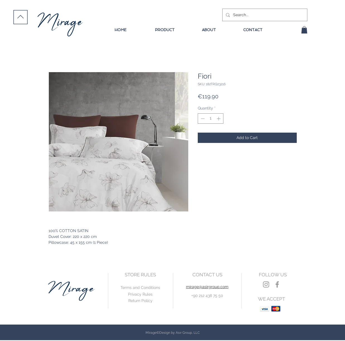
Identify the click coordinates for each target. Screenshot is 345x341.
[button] (304, 29)
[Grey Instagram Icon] (266, 284)
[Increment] (219, 118)
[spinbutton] (211, 118)
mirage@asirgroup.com (207, 286)
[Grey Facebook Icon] (277, 284)
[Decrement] (202, 118)
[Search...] (264, 15)
